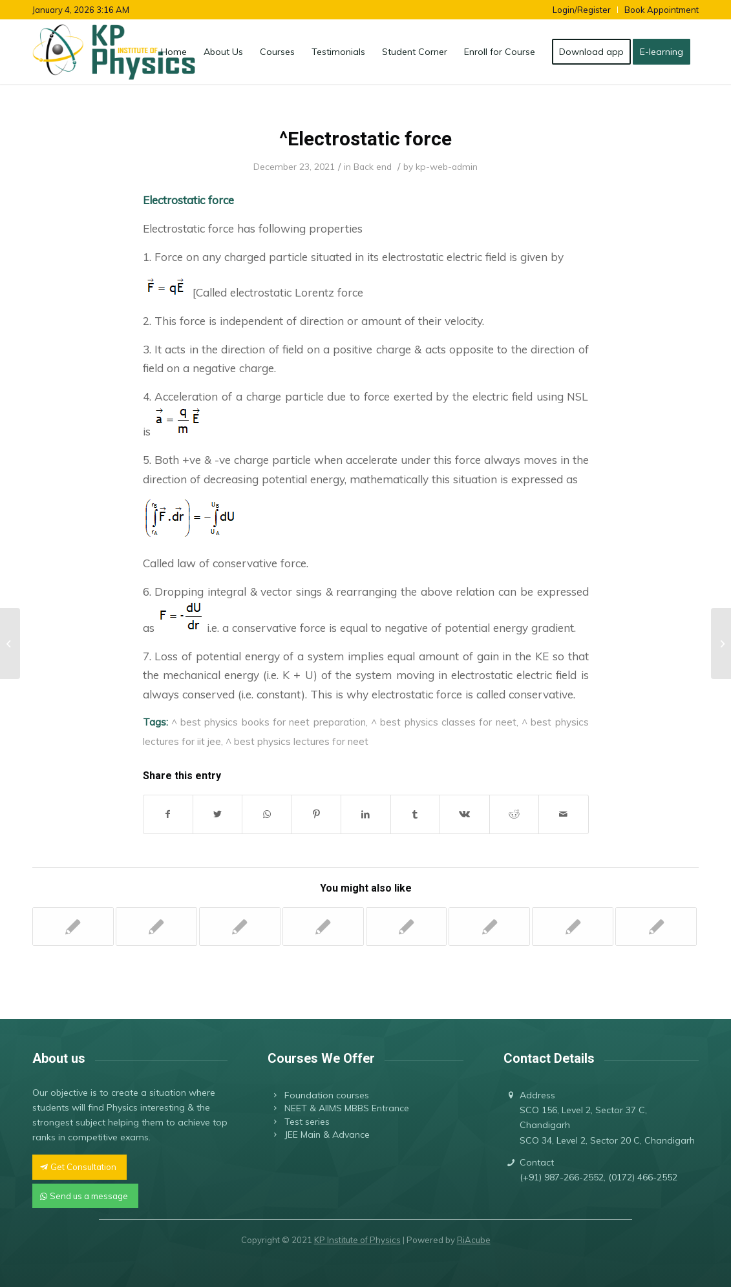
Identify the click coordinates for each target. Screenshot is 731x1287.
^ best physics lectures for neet (297, 741)
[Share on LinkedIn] (365, 814)
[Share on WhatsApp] (266, 814)
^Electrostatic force (365, 138)
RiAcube (474, 1240)
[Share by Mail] (563, 814)
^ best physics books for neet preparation (268, 721)
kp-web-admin (447, 166)
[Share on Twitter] (217, 814)
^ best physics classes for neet (443, 721)
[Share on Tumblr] (415, 814)
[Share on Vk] (464, 814)
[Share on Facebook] (168, 814)
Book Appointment (661, 10)
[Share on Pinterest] (316, 814)
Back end (373, 166)
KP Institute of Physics (357, 1240)
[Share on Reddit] (514, 814)
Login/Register (582, 10)
